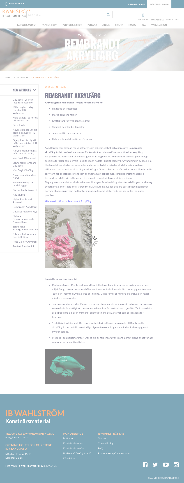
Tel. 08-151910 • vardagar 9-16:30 (29, 433)
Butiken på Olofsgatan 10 (77, 453)
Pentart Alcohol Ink (23, 246)
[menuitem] (26, 25)
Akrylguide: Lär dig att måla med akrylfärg (25, 152)
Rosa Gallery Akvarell (25, 241)
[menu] (92, 25)
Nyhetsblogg (21, 77)
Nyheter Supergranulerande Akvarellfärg (23, 219)
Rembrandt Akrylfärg (92, 49)
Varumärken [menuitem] (159, 24)
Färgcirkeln (19, 125)
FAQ (100, 448)
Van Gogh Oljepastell (24, 158)
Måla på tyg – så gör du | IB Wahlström (25, 119)
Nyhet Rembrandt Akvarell (23, 201)
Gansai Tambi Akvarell (25, 189)
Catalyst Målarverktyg (25, 211)
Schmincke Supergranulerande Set (25, 228)
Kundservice (16, 3)
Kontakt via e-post (73, 443)
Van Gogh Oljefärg (23, 170)
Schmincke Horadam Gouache (24, 164)
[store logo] (16, 13)
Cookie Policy (105, 443)
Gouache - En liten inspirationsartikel (23, 101)
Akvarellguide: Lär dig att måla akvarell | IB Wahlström (25, 132)
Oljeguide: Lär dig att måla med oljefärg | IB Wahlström (25, 143)
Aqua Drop (19, 194)
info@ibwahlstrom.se (17, 437)
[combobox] (69, 14)
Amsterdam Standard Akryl (24, 176)
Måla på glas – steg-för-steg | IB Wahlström (23, 110)
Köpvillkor (69, 458)
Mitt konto (69, 438)
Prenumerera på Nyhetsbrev (114, 453)
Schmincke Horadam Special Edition (24, 235)
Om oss (102, 438)
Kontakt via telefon (73, 448)
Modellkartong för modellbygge (23, 184)
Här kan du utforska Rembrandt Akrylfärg (68, 201)
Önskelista (157, 15)
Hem (7, 77)
